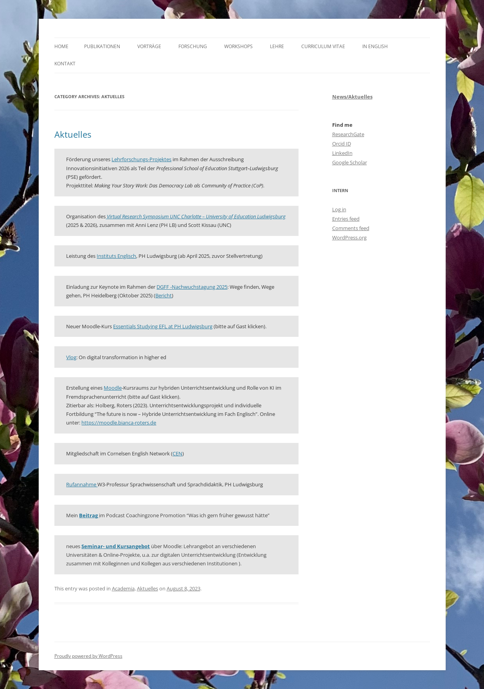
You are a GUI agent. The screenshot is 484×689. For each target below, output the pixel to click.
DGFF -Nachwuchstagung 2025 (192, 286)
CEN (177, 453)
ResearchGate (348, 134)
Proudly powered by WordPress (88, 656)
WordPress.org (349, 237)
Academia (123, 588)
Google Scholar (349, 162)
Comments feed (350, 228)
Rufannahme (81, 484)
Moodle (113, 387)
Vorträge (149, 46)
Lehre (277, 46)
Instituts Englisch (116, 255)
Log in (339, 209)
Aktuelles (72, 134)
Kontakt (65, 63)
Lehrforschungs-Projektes (141, 159)
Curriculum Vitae (323, 46)
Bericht (163, 295)
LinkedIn (342, 153)
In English (375, 46)
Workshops (238, 46)
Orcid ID (341, 143)
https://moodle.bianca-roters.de (118, 422)
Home (61, 46)
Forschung (192, 46)
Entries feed (346, 218)
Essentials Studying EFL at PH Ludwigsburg (162, 326)
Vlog (71, 357)
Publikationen (102, 46)
